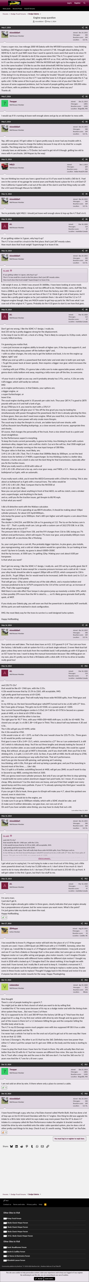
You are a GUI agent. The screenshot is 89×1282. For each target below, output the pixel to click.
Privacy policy (32, 1204)
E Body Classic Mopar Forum (17, 1232)
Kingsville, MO (83, 109)
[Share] (83, 27)
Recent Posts (17, 9)
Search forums (29, 9)
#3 (86, 122)
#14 (86, 980)
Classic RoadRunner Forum (17, 1247)
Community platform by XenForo (21, 1266)
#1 (86, 28)
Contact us (7, 1204)
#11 (86, 816)
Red (5, 1200)
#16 (86, 1094)
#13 (86, 923)
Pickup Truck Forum (14, 1218)
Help (40, 1204)
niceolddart (39, 21)
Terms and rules (19, 1204)
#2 (86, 96)
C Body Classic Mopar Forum (17, 1227)
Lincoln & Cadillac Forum (16, 1252)
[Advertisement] (46, 1169)
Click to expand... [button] (44, 858)
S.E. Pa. (85, 40)
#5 (86, 194)
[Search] (84, 3)
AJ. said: (6, 270)
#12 (86, 879)
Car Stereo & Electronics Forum (18, 1256)
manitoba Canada (82, 231)
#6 (86, 219)
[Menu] (4, 3)
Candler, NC (84, 936)
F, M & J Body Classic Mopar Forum (20, 1236)
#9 (86, 625)
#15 (86, 1064)
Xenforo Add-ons (50, 1266)
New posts (6, 9)
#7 (86, 251)
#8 (86, 310)
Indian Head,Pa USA (81, 172)
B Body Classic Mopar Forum (17, 1223)
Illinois (85, 992)
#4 (86, 159)
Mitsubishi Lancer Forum (16, 1260)
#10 (86, 666)
